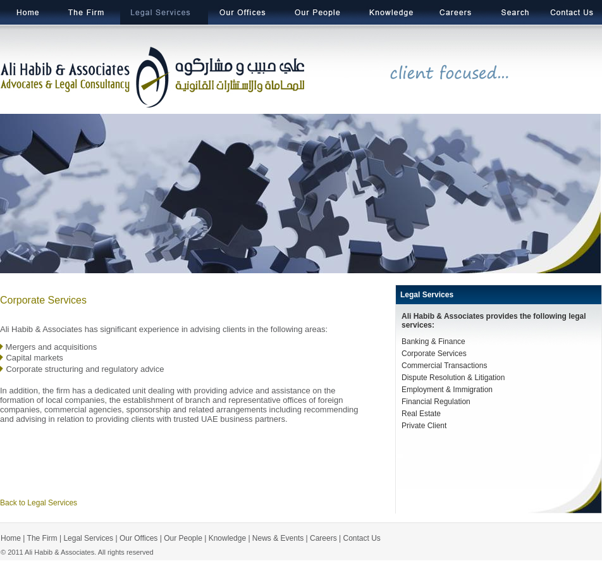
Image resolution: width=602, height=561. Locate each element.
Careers (323, 538)
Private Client (424, 425)
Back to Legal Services (38, 502)
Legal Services (426, 294)
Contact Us (362, 538)
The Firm (41, 538)
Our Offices (138, 538)
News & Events (278, 538)
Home (11, 538)
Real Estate (421, 413)
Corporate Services (434, 353)
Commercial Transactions (444, 365)
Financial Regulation (436, 401)
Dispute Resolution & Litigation (453, 377)
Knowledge (227, 538)
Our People (183, 538)
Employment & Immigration (447, 389)
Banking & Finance (433, 341)
